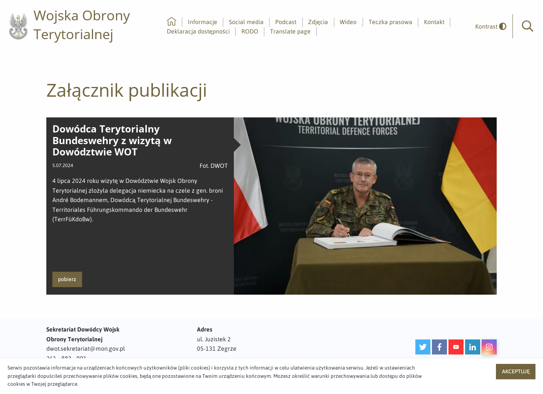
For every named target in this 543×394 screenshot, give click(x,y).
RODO (249, 31)
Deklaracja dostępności (198, 31)
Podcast (285, 21)
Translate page (290, 31)
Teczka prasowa (390, 21)
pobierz (67, 279)
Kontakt (434, 21)
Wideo (348, 21)
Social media (246, 21)
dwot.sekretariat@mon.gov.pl (85, 348)
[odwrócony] (488, 26)
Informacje (202, 21)
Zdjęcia (318, 21)
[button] (527, 26)
